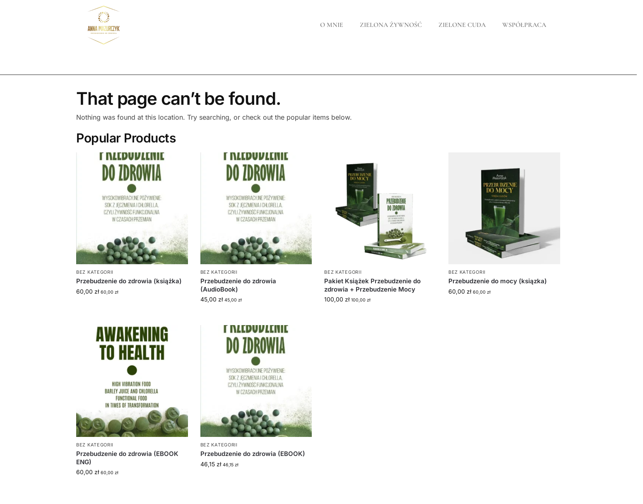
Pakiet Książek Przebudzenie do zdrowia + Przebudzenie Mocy (372, 285)
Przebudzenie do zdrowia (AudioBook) (238, 285)
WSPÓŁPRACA (524, 25)
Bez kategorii (94, 272)
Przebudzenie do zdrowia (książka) (129, 281)
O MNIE (331, 25)
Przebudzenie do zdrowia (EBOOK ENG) (127, 458)
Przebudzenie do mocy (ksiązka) (497, 281)
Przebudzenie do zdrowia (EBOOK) (252, 454)
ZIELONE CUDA (462, 25)
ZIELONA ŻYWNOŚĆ (391, 25)
